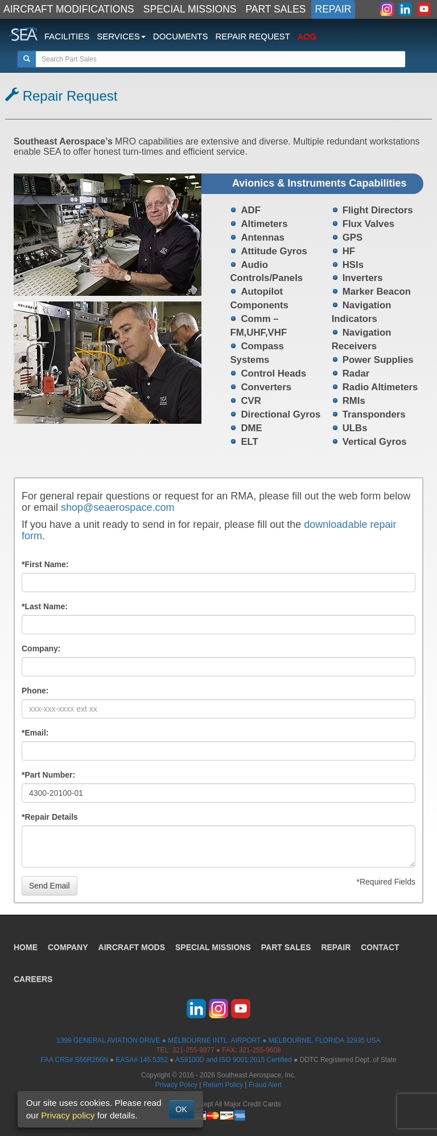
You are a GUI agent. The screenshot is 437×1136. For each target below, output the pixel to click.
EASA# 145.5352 (142, 1060)
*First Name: (45, 564)
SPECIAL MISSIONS (190, 9)
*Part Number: (48, 774)
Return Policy (223, 1085)
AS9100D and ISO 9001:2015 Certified (233, 1060)
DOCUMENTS (180, 36)
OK (181, 1109)
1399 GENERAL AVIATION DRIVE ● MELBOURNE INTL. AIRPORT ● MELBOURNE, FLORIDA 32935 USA (218, 1040)
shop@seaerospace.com (117, 507)
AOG (307, 36)
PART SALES (276, 9)
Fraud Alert (265, 1085)
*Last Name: (45, 606)
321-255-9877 (193, 1050)
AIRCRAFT (131, 947)
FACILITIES (66, 36)
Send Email (49, 885)
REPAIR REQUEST (252, 36)
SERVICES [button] (121, 36)
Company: (41, 648)
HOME (26, 947)
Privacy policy (67, 1115)
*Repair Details (50, 816)
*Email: (35, 732)
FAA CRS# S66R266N (74, 1060)
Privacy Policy (176, 1085)
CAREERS (33, 979)
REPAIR (333, 9)
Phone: (35, 690)
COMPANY (68, 947)
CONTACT (380, 947)
